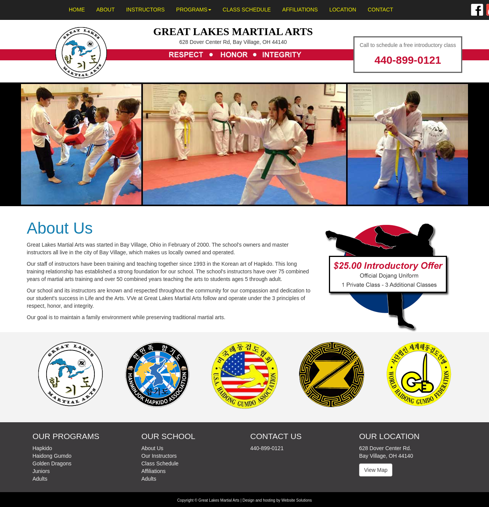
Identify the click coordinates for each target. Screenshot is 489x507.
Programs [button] (193, 9)
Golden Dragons (51, 463)
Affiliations (300, 9)
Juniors (41, 471)
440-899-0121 (407, 60)
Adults (39, 479)
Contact (380, 9)
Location (342, 9)
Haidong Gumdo (51, 456)
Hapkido (42, 448)
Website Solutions (297, 500)
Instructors (145, 9)
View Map (375, 470)
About (105, 9)
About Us (152, 448)
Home (77, 9)
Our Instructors (159, 456)
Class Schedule (247, 9)
